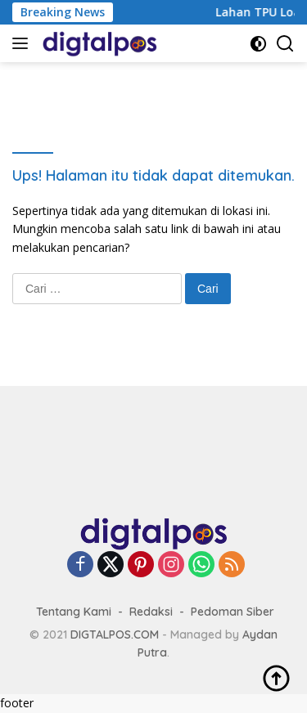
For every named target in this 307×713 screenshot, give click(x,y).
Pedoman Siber (232, 611)
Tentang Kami (73, 611)
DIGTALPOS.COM (114, 634)
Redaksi (151, 611)
